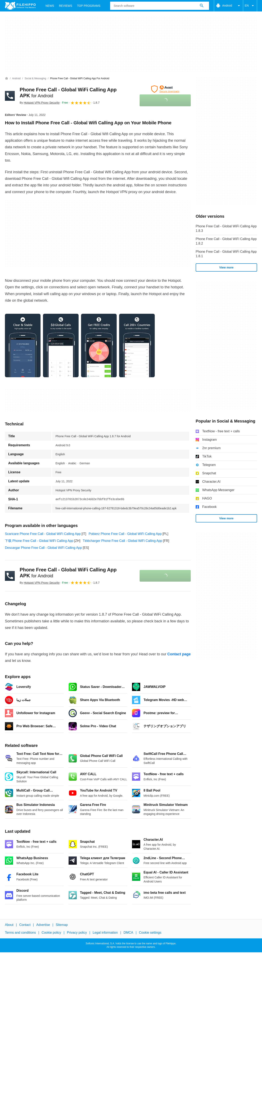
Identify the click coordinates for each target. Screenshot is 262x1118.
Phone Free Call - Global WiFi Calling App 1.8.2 (226, 241)
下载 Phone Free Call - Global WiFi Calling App (39, 541)
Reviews (65, 5)
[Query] (159, 6)
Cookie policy (51, 932)
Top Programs (89, 5)
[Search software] (202, 6)
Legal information (105, 932)
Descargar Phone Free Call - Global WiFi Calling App (43, 547)
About (9, 925)
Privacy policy (77, 932)
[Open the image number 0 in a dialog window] (23, 345)
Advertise (43, 925)
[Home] (6, 78)
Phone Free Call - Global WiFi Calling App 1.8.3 (226, 228)
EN (250, 5)
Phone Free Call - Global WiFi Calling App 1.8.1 (226, 254)
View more (226, 267)
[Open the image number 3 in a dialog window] (137, 345)
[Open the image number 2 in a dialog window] (99, 345)
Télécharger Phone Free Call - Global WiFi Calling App (122, 541)
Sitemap (62, 925)
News (49, 5)
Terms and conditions (20, 932)
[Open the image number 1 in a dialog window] (61, 345)
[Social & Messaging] (35, 78)
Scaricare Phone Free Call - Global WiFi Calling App (43, 534)
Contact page (179, 654)
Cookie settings (150, 932)
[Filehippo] (20, 5)
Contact (24, 925)
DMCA (128, 932)
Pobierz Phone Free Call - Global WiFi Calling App (125, 534)
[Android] (16, 78)
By (40, 102)
